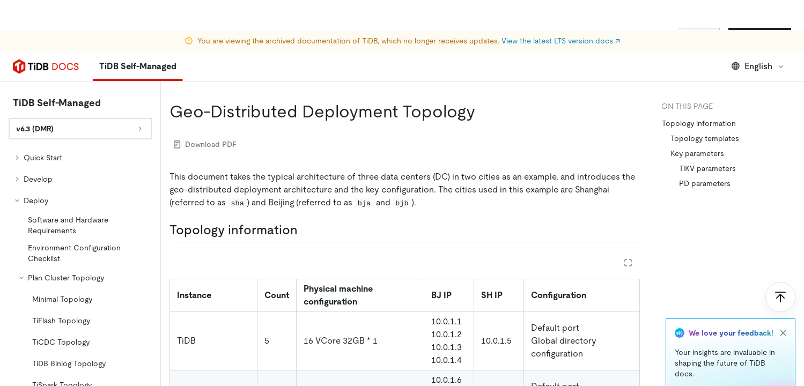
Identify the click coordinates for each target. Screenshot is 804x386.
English (758, 66)
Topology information (699, 123)
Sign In (699, 36)
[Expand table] (628, 262)
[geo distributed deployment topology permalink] (483, 111)
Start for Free (760, 36)
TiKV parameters (707, 168)
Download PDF (205, 144)
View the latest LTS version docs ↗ (560, 10)
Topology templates (704, 138)
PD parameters (705, 183)
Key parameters (697, 153)
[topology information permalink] (306, 230)
